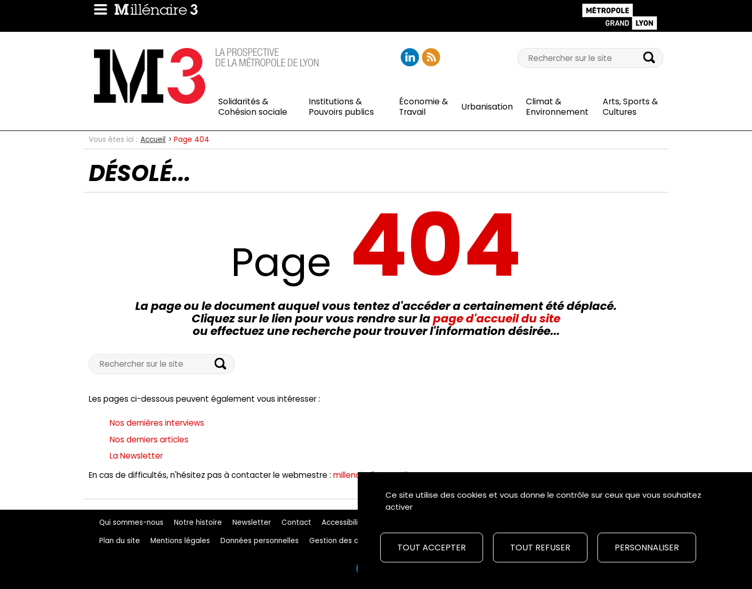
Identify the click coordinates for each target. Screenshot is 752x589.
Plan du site (119, 541)
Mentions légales (180, 541)
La (136, 455)
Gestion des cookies (345, 541)
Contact (296, 522)
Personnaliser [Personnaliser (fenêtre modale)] (647, 548)
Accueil (153, 140)
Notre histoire (198, 522)
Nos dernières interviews (157, 422)
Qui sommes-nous (131, 522)
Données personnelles (259, 541)
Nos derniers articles (149, 439)
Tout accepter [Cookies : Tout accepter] (431, 548)
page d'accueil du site (496, 318)
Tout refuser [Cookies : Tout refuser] (540, 548)
